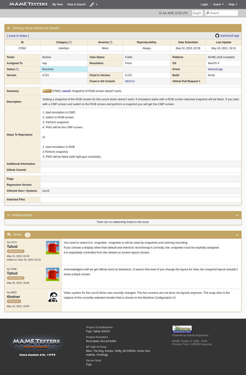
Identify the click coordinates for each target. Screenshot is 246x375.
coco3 (66, 91)
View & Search (76, 4)
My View (57, 4)
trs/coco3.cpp (230, 35)
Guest (217, 4)
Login (204, 4)
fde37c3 (130, 81)
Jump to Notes (17, 35)
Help (231, 4)
